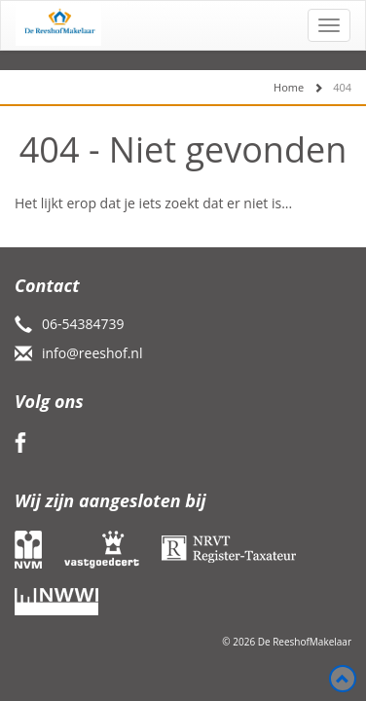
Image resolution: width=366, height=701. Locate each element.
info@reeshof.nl (92, 353)
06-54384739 (83, 323)
